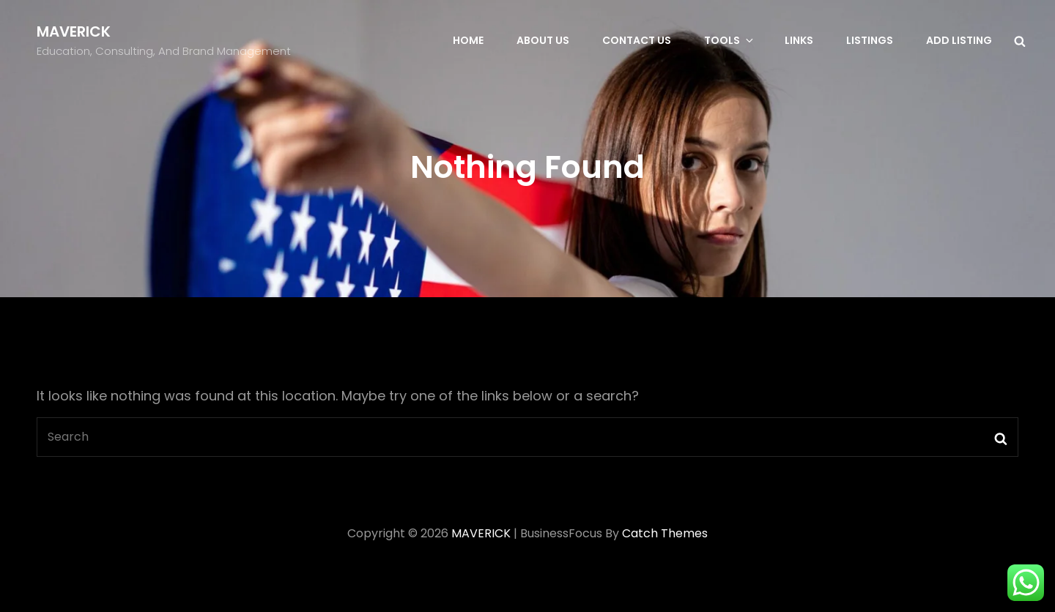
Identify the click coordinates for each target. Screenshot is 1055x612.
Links (799, 40)
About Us (543, 40)
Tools (729, 40)
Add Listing (959, 40)
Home (468, 40)
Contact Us (636, 40)
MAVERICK (74, 31)
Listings (869, 40)
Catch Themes (665, 533)
